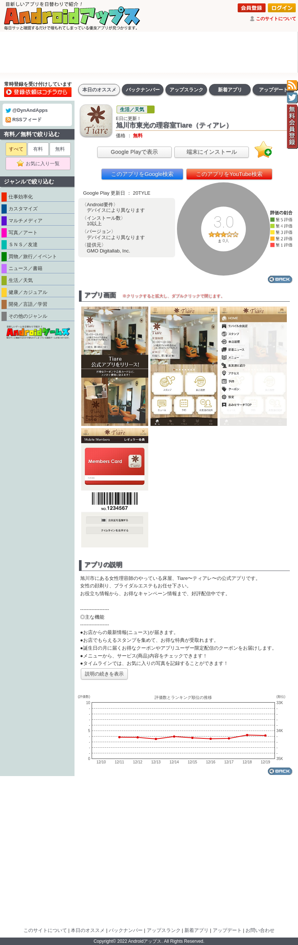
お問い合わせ (260, 930)
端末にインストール (212, 151)
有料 (38, 149)
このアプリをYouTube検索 (229, 174)
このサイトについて (276, 18)
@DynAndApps (27, 110)
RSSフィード (24, 119)
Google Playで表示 (134, 151)
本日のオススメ (99, 89)
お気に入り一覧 (40, 163)
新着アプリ (230, 89)
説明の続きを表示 (104, 673)
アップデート (273, 89)
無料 (60, 149)
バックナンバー (143, 89)
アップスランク (186, 89)
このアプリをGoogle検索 (142, 174)
